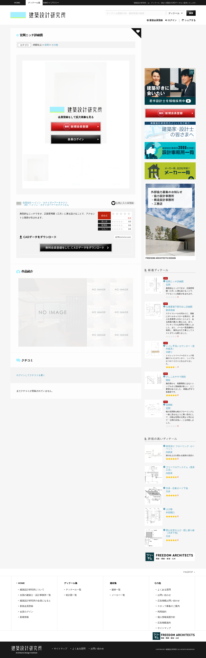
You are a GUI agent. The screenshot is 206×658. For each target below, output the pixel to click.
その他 (54, 45)
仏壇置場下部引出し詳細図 (179, 306)
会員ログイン (26, 611)
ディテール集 (34, 3)
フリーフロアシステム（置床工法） (180, 468)
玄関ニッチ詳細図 (175, 281)
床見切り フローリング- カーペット (180, 447)
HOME (17, 3)
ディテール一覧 (73, 589)
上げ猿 (169, 509)
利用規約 (162, 611)
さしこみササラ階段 (176, 376)
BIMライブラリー (51, 3)
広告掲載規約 (164, 622)
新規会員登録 (155, 20)
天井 (168, 491)
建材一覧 (116, 589)
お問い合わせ (164, 595)
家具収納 (170, 310)
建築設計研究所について (32, 589)
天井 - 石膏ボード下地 (177, 488)
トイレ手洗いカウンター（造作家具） (180, 347)
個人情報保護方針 (166, 617)
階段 (168, 380)
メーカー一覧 (118, 595)
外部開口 (170, 512)
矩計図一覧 (71, 595)
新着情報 (24, 617)
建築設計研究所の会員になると (35, 600)
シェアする (189, 20)
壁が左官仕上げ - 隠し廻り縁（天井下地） (180, 531)
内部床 (169, 452)
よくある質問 (164, 589)
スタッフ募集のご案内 (169, 606)
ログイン (171, 20)
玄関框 (169, 405)
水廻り (169, 352)
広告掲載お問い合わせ (169, 600)
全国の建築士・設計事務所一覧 (35, 595)
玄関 (46, 45)
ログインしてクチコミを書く (30, 375)
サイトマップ (164, 628)
